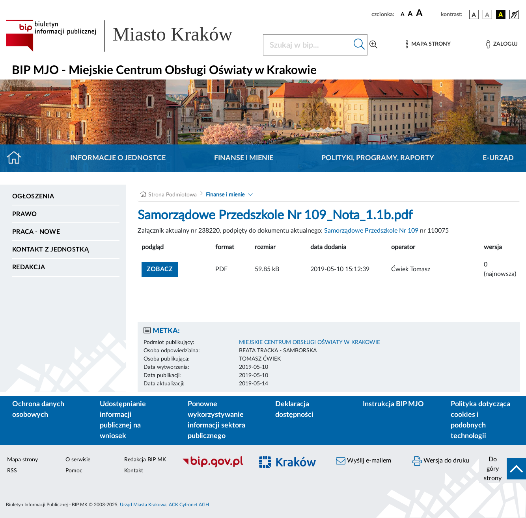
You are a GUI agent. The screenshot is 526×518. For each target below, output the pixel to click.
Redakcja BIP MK (145, 459)
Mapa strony (22, 459)
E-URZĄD (498, 158)
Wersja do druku (440, 461)
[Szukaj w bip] (359, 45)
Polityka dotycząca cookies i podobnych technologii (480, 420)
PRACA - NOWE (36, 232)
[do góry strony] (502, 469)
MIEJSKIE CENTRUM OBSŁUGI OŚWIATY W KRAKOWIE (309, 342)
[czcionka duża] (427, 13)
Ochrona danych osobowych (38, 409)
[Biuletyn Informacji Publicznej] (213, 466)
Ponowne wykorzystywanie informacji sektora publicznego (216, 420)
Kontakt (133, 471)
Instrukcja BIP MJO (393, 404)
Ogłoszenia (33, 196)
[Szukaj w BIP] (307, 45)
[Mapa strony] (428, 44)
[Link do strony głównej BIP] (129, 35)
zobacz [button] (162, 268)
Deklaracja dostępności (294, 409)
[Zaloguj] (502, 44)
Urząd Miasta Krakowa (143, 504)
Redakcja (28, 267)
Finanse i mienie (243, 158)
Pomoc (73, 471)
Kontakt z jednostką (50, 249)
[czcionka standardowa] (402, 14)
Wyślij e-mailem (363, 461)
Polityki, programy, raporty (377, 158)
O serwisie (77, 459)
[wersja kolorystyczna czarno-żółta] (501, 14)
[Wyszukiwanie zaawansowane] (373, 45)
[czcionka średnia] (410, 14)
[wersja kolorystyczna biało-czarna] (487, 14)
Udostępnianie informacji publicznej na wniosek (123, 420)
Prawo (24, 214)
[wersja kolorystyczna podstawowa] (474, 14)
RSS (12, 471)
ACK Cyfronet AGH (189, 504)
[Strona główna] (17, 158)
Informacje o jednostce (118, 158)
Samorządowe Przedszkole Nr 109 (371, 231)
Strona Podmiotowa (172, 195)
